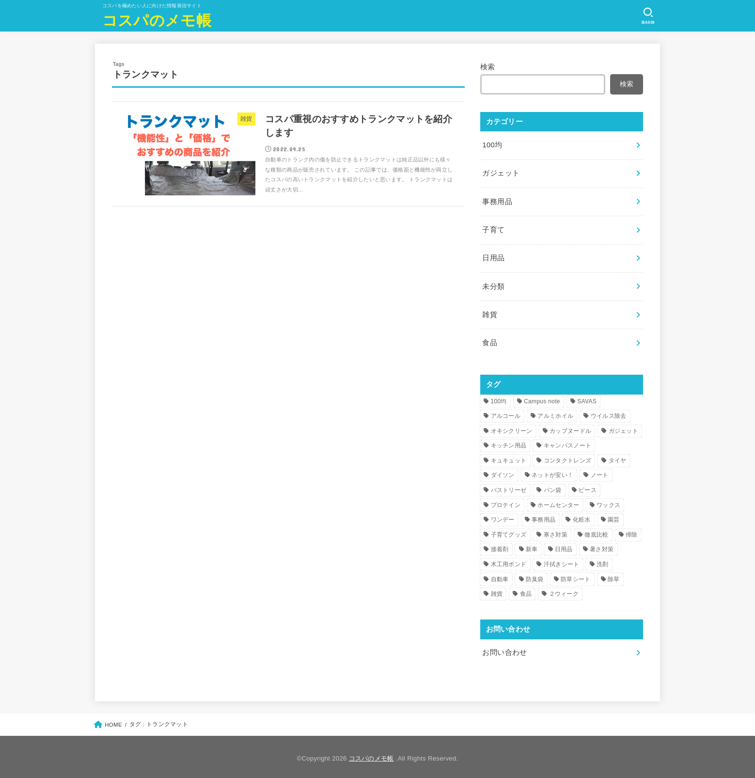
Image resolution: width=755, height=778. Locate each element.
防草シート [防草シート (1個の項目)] (576, 576)
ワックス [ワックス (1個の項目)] (608, 502)
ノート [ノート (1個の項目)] (600, 472)
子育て (493, 229)
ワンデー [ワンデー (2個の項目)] (503, 516)
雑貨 (489, 312)
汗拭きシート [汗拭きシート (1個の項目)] (562, 561)
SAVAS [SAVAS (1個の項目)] (587, 398)
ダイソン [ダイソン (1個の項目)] (503, 472)
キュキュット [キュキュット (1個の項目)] (509, 457)
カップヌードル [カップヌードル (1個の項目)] (570, 428)
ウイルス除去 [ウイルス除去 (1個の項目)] (609, 413)
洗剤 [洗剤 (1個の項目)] (603, 561)
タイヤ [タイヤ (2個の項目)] (618, 457)
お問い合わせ (504, 649)
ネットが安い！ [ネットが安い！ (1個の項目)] (552, 472)
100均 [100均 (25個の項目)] (499, 398)
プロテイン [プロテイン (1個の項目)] (506, 502)
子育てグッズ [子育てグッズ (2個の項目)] (509, 531)
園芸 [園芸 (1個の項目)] (614, 516)
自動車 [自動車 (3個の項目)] (500, 576)
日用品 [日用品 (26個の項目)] (564, 546)
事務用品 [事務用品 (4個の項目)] (543, 516)
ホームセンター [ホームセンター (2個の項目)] (558, 502)
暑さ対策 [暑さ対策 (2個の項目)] (601, 546)
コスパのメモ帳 (156, 20)
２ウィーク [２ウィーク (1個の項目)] (564, 590)
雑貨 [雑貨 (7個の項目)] (497, 590)
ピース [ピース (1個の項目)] (588, 487)
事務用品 (497, 201)
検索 (487, 67)
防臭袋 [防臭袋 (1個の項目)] (535, 576)
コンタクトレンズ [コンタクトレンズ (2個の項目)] (567, 457)
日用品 (493, 256)
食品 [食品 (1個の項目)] (526, 590)
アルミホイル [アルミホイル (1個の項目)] (555, 413)
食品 (489, 340)
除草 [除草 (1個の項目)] (614, 576)
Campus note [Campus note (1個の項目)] (542, 398)
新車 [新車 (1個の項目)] (532, 546)
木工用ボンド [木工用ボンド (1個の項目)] (509, 561)
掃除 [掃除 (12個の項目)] (632, 531)
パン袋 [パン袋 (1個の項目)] (553, 487)
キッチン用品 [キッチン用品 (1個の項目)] (509, 442)
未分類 (493, 284)
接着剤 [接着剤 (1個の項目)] (500, 546)
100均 (492, 145)
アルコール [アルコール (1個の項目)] (506, 413)
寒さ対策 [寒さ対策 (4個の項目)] (555, 531)
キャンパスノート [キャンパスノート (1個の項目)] (567, 442)
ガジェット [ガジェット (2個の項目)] (624, 428)
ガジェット (500, 172)
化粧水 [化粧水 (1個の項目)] (582, 516)
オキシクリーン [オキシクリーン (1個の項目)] (512, 428)
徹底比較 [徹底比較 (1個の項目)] (596, 531)
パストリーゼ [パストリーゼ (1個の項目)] (509, 487)
